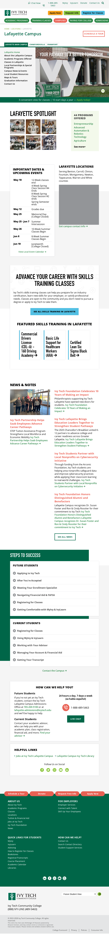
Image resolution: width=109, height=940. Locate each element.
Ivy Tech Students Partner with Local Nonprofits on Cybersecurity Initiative (76, 463)
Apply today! (83, 99)
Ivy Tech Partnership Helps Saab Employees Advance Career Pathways (27, 430)
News (10, 834)
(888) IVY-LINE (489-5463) (22, 915)
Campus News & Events (15, 71)
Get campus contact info (72, 232)
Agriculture (80, 140)
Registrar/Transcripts (18, 864)
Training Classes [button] (41, 20)
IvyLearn (12, 850)
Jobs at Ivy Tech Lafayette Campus (34, 762)
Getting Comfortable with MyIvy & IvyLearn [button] (41, 616)
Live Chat (75, 725)
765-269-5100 (31, 713)
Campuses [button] (60, 20)
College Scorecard (60, 936)
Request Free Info (67, 800)
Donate (41, 800)
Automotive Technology (80, 146)
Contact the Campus (53, 677)
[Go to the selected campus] (99, 900)
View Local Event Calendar (31, 258)
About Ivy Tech (15, 811)
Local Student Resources (16, 74)
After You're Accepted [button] (29, 586)
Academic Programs (17, 814)
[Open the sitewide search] (103, 3)
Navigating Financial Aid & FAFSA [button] (36, 601)
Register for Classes (93, 13)
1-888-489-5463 (80, 714)
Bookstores (13, 860)
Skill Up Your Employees (69, 818)
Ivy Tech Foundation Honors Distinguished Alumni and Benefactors (72, 504)
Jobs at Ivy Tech (15, 828)
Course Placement (16, 867)
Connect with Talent (67, 814)
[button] (94, 3)
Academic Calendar (17, 871)
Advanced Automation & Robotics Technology (81, 132)
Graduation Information (16, 80)
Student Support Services (70, 854)
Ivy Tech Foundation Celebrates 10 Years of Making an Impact (76, 399)
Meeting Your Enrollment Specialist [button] (37, 594)
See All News (65, 543)
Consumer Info (97, 936)
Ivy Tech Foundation (17, 831)
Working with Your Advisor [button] (32, 651)
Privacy (74, 936)
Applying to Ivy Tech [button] (28, 579)
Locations (16, 29)
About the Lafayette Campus (18, 55)
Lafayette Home (12, 52)
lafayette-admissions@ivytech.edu (32, 716)
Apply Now (55, 13)
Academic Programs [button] (17, 20)
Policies (84, 936)
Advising (12, 854)
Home (6, 29)
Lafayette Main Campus (16, 44)
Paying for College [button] (81, 20)
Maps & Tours (11, 77)
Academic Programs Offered (17, 58)
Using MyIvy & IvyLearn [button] (30, 644)
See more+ (80, 153)
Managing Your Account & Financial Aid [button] (39, 659)
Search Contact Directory (70, 850)
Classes (11, 818)
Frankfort (52, 44)
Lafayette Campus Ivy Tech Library (75, 762)
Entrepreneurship (83, 123)
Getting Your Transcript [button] (30, 666)
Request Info (71, 13)
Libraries (12, 874)
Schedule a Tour (93, 33)
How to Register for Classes (21, 857)
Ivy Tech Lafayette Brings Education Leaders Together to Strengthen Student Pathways (74, 429)
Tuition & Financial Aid (18, 824)
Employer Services (66, 811)
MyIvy (10, 847)
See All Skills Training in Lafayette (55, 318)
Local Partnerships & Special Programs (18, 66)
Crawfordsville (37, 44)
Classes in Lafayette (14, 62)
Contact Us (9, 83)
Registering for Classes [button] (30, 608)
